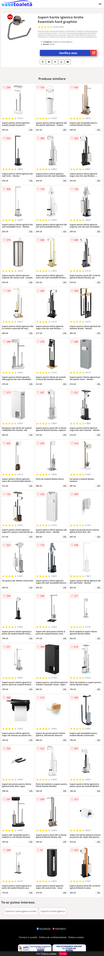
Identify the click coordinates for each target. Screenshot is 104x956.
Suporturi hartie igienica (53, 911)
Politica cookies (76, 937)
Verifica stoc (78, 53)
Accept (63, 953)
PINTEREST (59, 928)
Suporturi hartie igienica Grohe (20, 911)
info (30, 129)
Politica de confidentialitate (53, 937)
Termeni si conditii (28, 937)
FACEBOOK (44, 928)
